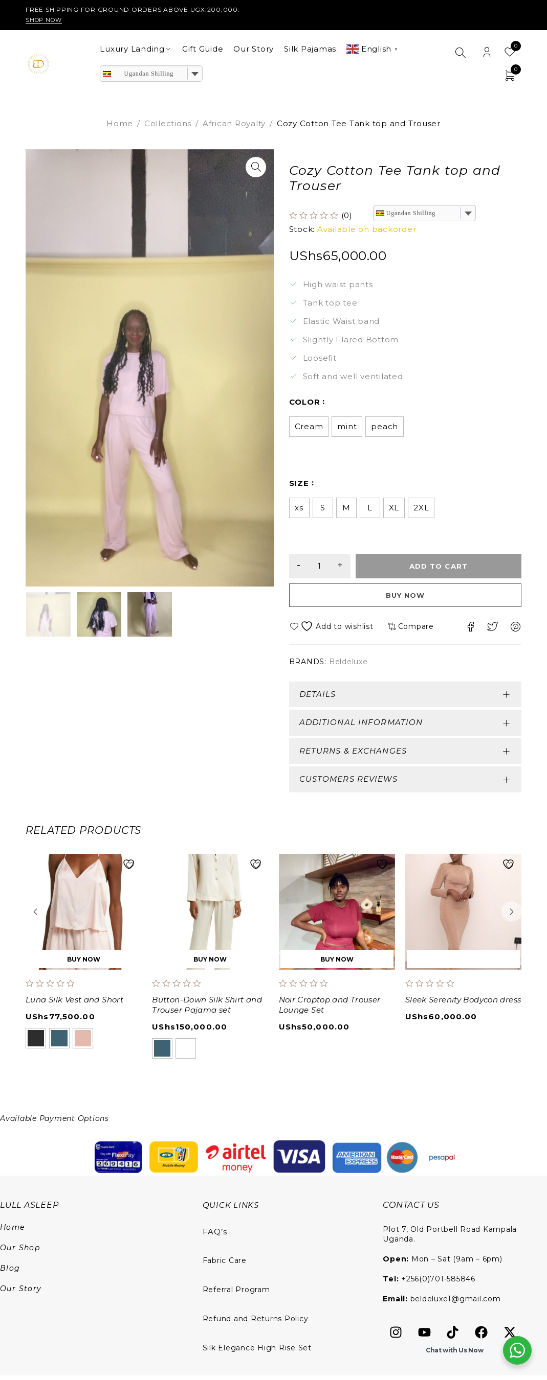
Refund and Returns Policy (256, 1323)
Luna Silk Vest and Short (74, 1004)
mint (347, 428)
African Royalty (234, 123)
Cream (309, 428)
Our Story (21, 1293)
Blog (10, 1272)
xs (299, 509)
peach (384, 428)
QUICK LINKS (231, 1209)
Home (119, 123)
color (304, 404)
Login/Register (486, 52)
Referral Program (236, 1294)
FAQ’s (215, 1236)
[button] (256, 167)
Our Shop (20, 1252)
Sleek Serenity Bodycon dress (463, 1004)
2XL (421, 509)
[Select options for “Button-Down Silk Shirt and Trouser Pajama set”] (210, 963)
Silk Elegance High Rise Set (257, 1352)
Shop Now (46, 20)
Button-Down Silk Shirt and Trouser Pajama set (207, 1009)
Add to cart (443, 568)
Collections (167, 123)
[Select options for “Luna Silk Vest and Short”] (83, 963)
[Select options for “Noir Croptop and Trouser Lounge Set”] (336, 963)
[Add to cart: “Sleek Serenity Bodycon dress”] (463, 963)
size (299, 485)
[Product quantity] (325, 568)
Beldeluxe (348, 666)
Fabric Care (225, 1265)
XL (394, 509)
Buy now (405, 599)
